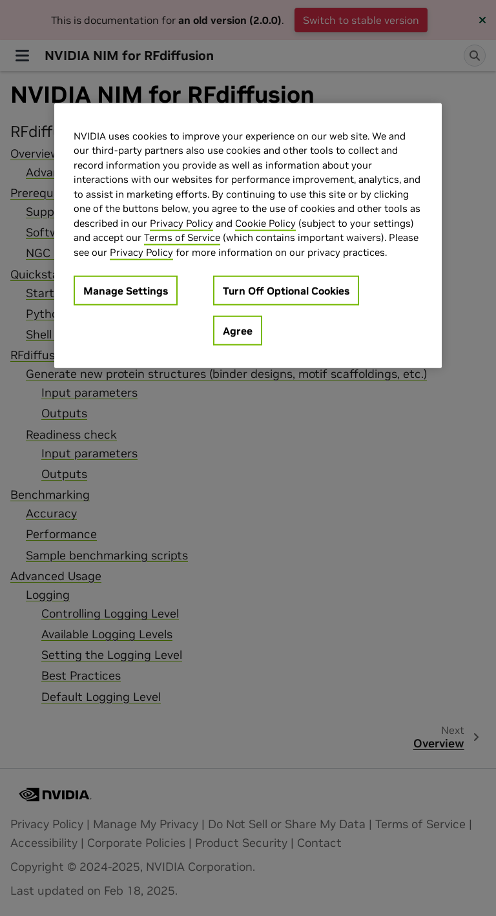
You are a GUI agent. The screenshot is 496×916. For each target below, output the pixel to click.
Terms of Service (182, 237)
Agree (238, 330)
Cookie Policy (265, 222)
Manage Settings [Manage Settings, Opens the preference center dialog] (125, 290)
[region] (248, 235)
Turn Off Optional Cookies (286, 290)
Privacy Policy (181, 222)
